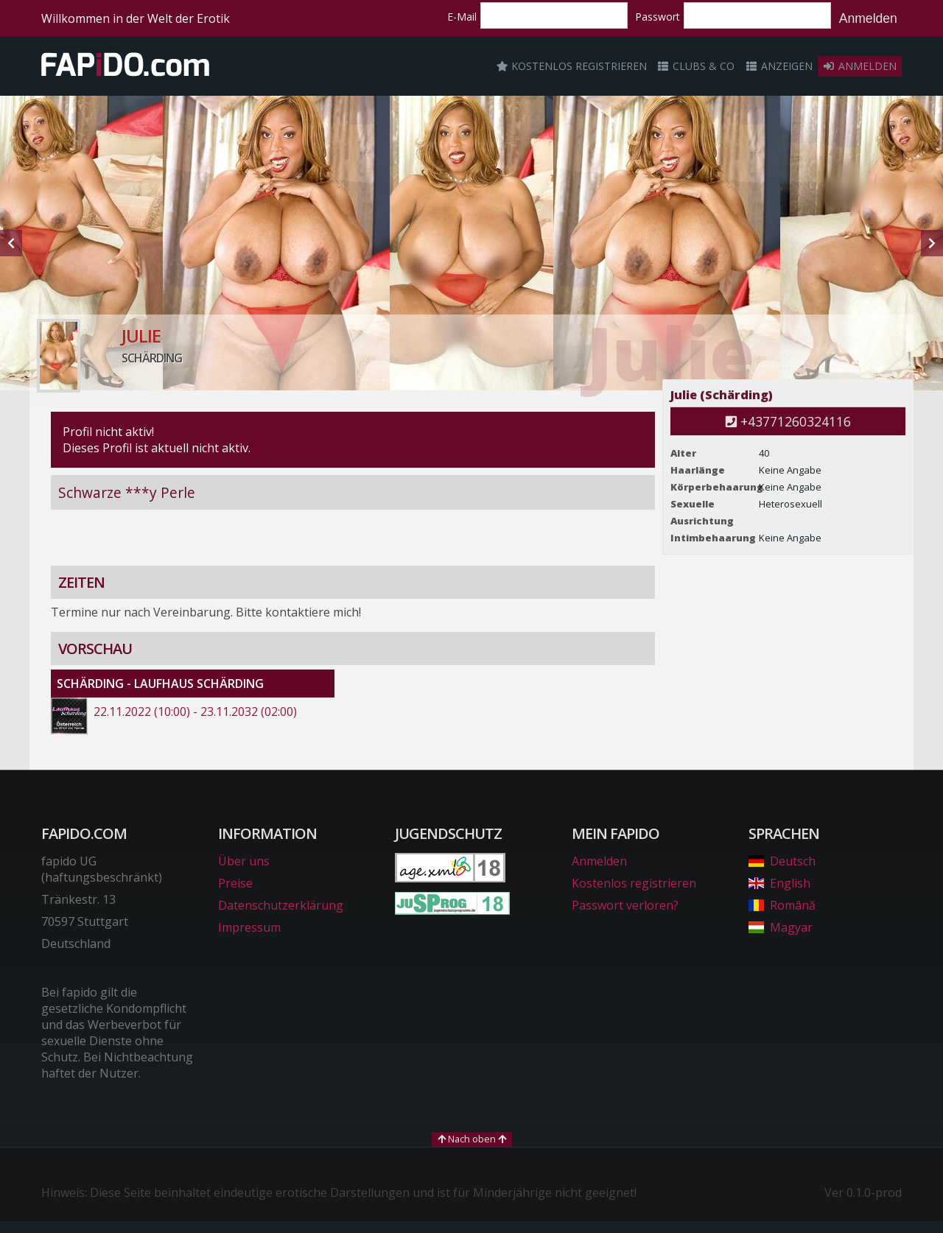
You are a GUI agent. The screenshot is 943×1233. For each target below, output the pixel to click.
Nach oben (472, 1138)
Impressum (249, 927)
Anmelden (868, 18)
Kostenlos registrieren (572, 66)
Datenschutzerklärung (280, 905)
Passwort (657, 17)
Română (782, 905)
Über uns (244, 861)
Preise (235, 883)
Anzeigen (779, 66)
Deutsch (782, 861)
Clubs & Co (696, 66)
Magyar (781, 927)
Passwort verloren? (625, 905)
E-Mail (462, 17)
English (779, 883)
